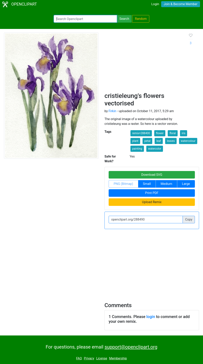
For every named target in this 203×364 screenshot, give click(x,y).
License (101, 358)
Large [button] (186, 184)
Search (124, 19)
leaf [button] (158, 140)
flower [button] (160, 133)
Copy (188, 219)
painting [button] (137, 148)
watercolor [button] (154, 148)
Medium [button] (166, 184)
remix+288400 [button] (141, 133)
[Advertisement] (143, 62)
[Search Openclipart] (85, 19)
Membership (118, 358)
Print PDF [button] (151, 193)
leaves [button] (171, 140)
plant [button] (135, 140)
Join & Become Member (180, 4)
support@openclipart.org (130, 347)
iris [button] (184, 133)
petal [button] (147, 140)
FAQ (79, 358)
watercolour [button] (188, 140)
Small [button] (147, 184)
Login (155, 4)
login (150, 316)
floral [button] (172, 133)
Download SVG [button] (151, 175)
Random (141, 19)
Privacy (89, 358)
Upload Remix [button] (151, 202)
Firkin (112, 111)
